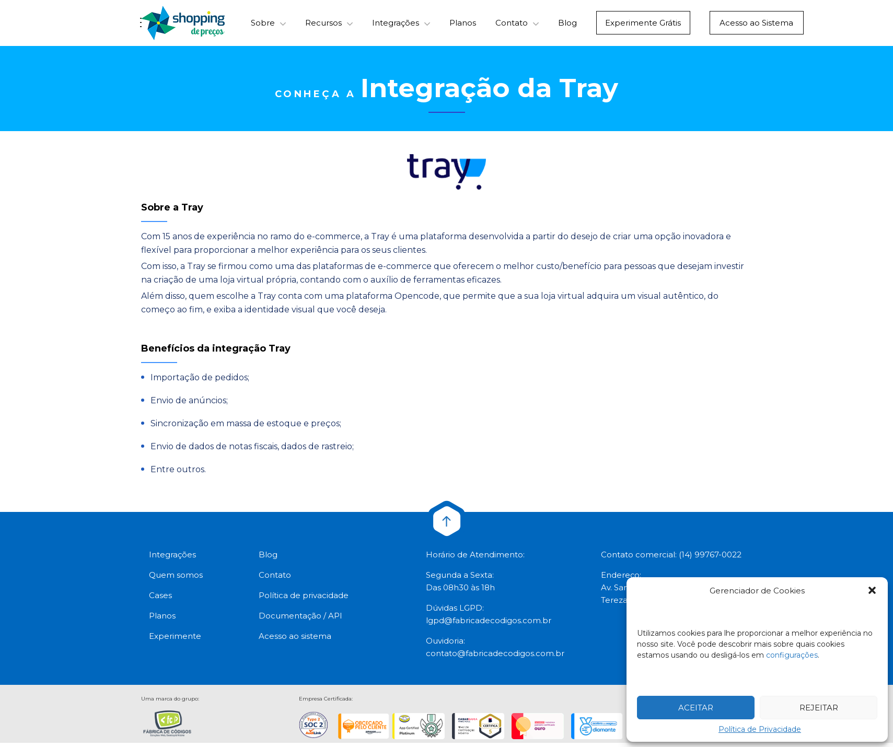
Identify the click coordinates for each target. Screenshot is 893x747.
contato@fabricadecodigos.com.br (495, 657)
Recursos (323, 25)
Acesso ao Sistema (757, 25)
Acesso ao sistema (295, 640)
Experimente (175, 640)
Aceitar (695, 708)
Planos (462, 25)
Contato (511, 25)
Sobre (263, 25)
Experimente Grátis (643, 25)
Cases (160, 599)
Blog (567, 25)
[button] (872, 590)
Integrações (395, 25)
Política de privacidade (304, 599)
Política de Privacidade (759, 729)
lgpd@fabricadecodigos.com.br (488, 624)
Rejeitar (818, 708)
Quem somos (176, 579)
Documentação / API (300, 620)
